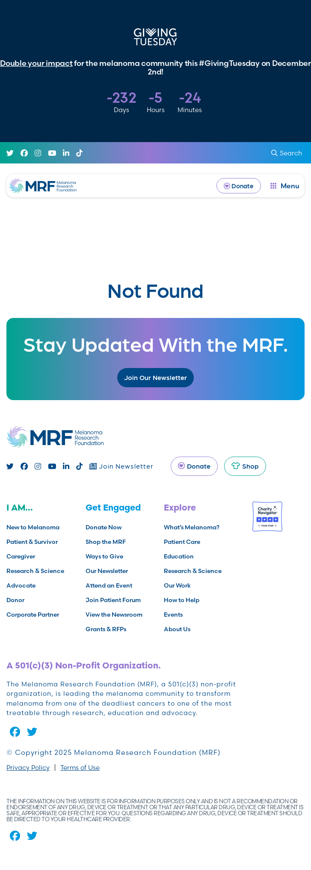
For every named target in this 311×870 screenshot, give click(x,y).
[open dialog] (285, 170)
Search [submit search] (286, 137)
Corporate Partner (32, 614)
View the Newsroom (114, 614)
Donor (15, 600)
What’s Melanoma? (191, 527)
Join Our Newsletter (155, 377)
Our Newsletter (107, 571)
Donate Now (103, 527)
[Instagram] (38, 137)
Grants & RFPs (106, 629)
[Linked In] (66, 137)
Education (179, 556)
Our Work (177, 585)
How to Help (181, 600)
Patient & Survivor (32, 542)
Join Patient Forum (113, 600)
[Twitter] (10, 137)
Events (173, 614)
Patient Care (182, 542)
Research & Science (35, 571)
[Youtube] (52, 137)
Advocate (21, 585)
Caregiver (20, 556)
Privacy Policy (28, 767)
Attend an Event (109, 585)
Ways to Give (104, 556)
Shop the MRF (106, 542)
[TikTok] (79, 137)
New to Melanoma (32, 527)
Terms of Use (80, 767)
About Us (177, 629)
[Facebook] (24, 137)
